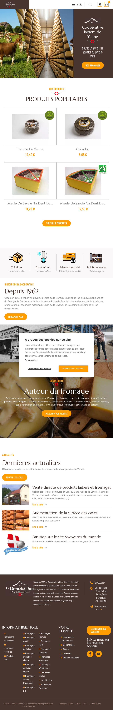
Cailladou (83, 149)
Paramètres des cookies (39, 369)
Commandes (68, 645)
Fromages (29, 633)
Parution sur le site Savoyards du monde (66, 537)
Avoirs (66, 649)
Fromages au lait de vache (28, 668)
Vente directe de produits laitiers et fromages (71, 487)
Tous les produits (56, 223)
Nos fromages (92, 65)
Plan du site (96, 704)
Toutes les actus (14, 477)
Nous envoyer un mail (101, 607)
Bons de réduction (71, 658)
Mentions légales (66, 704)
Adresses (67, 653)
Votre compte (66, 629)
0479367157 (100, 582)
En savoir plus (15, 316)
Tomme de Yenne (30, 149)
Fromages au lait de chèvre (28, 657)
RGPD (78, 704)
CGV (86, 704)
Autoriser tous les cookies (73, 368)
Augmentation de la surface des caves (64, 513)
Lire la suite (38, 504)
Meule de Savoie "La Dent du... (30, 203)
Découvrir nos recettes (56, 413)
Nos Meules (46, 680)
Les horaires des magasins (98, 630)
